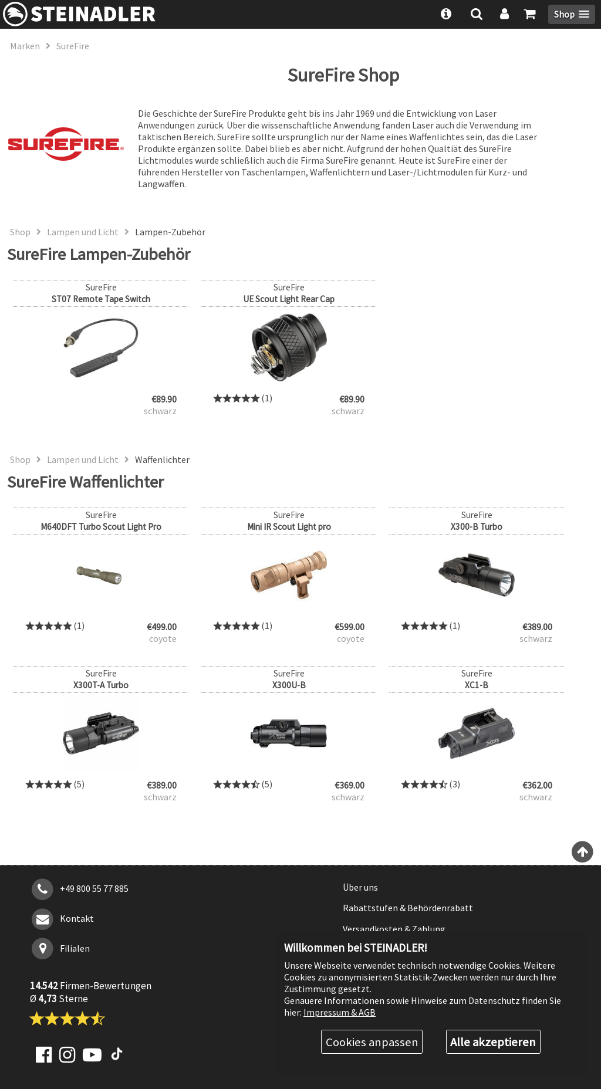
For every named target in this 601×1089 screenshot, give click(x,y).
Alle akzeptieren (493, 1042)
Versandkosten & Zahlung (394, 929)
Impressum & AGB (339, 1012)
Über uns (360, 887)
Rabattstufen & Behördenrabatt (408, 908)
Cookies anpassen (372, 1042)
